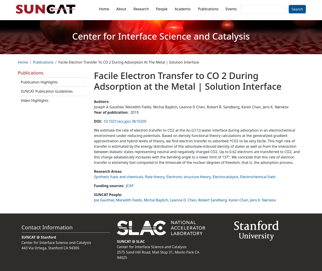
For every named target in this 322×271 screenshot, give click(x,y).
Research (141, 8)
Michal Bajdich (156, 200)
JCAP (129, 185)
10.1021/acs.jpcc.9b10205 (125, 121)
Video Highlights (35, 100)
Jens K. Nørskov (263, 200)
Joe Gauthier (104, 200)
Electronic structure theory (188, 176)
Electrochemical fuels (257, 176)
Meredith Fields (129, 200)
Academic (183, 8)
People (161, 8)
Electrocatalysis (225, 176)
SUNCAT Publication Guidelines (47, 91)
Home (104, 8)
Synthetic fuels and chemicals (118, 176)
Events (231, 8)
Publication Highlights (39, 82)
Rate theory (154, 176)
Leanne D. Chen (183, 200)
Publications (208, 8)
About (121, 8)
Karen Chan (238, 200)
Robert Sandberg (212, 200)
